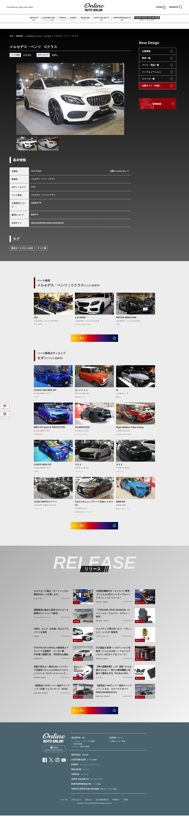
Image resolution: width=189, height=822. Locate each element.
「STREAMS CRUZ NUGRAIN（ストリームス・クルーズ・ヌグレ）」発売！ (113, 617)
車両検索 (19, 36)
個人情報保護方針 (102, 806)
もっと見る (82, 339)
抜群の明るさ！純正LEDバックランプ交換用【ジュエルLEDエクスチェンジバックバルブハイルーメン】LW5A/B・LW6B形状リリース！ (51, 674)
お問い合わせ (76, 806)
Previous (21, 99)
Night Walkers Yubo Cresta (130, 429)
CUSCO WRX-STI (42, 467)
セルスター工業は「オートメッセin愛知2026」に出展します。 (51, 597)
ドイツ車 (41, 248)
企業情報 (146, 51)
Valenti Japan (102, 606)
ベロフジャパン (102, 641)
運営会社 (88, 806)
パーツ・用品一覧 (150, 65)
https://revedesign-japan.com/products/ (47, 223)
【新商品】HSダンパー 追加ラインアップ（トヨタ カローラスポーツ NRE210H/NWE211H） (114, 693)
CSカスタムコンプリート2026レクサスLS (94, 505)
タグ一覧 (64, 806)
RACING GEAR (41, 697)
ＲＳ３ (78, 467)
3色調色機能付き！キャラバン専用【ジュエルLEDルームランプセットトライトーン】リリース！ (113, 598)
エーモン (99, 682)
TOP (11, 36)
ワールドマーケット (42, 622)
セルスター (38, 603)
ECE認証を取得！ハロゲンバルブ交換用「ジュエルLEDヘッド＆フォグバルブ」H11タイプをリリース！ (113, 655)
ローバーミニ (81, 392)
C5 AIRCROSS (82, 429)
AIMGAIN (38, 663)
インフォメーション (151, 72)
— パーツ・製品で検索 (80, 753)
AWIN (36, 641)
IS (117, 392)
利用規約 (116, 806)
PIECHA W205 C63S (126, 317)
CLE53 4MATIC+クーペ (45, 504)
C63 (36, 317)
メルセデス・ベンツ (34, 36)
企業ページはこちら (118, 171)
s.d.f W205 (80, 317)
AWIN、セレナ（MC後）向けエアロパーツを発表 (51, 635)
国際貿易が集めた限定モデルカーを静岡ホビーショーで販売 (51, 616)
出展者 (125, 806)
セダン (55, 55)
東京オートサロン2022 (22, 248)
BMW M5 (120, 504)
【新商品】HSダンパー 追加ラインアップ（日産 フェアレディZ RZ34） (52, 691)
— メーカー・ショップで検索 (82, 748)
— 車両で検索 (76, 750)
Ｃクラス (47, 36)
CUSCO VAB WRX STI (45, 392)
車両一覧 (146, 58)
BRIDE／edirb (102, 625)
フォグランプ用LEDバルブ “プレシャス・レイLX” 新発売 (113, 635)
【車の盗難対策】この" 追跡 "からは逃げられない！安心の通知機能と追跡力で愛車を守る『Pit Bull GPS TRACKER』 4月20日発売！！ (113, 674)
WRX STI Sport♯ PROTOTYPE (49, 429)
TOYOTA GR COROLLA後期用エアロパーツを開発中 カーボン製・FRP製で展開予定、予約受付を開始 (51, 655)
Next (119, 99)
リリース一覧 (148, 79)
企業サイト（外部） (151, 86)
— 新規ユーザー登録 (117, 748)
